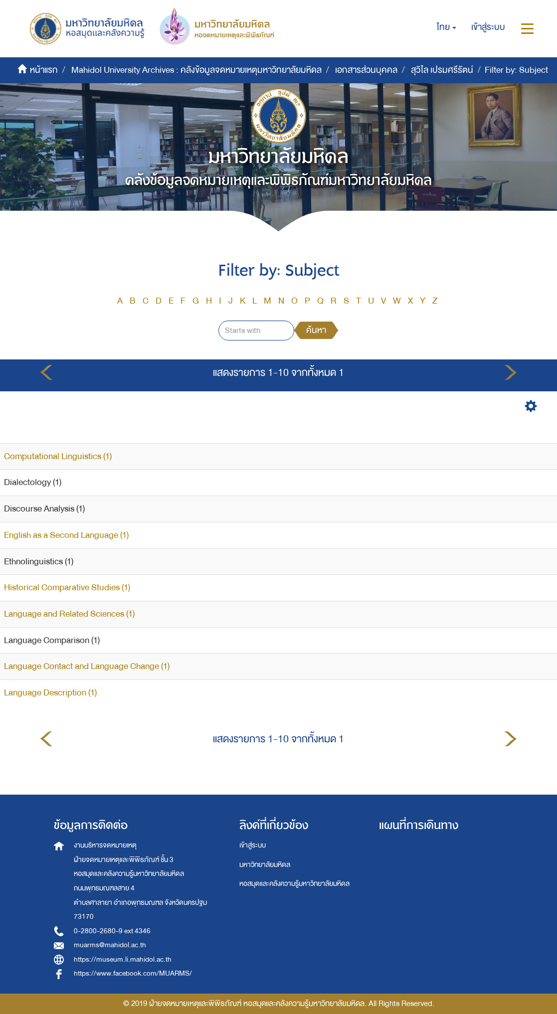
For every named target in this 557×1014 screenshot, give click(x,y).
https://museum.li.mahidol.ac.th (123, 959)
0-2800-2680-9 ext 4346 (112, 931)
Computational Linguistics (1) (58, 456)
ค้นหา (316, 330)
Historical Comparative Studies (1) (67, 587)
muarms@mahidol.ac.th (110, 945)
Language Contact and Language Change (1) (87, 666)
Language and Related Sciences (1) (69, 614)
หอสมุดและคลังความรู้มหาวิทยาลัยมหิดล (294, 883)
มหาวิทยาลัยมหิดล (264, 864)
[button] (446, 27)
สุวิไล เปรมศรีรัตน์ (442, 70)
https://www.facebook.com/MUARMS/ (133, 973)
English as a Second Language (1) (66, 535)
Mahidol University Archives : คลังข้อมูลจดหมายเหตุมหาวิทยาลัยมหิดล (196, 70)
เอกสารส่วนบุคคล (366, 70)
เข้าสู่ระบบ (252, 845)
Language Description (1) (50, 692)
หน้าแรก (44, 70)
